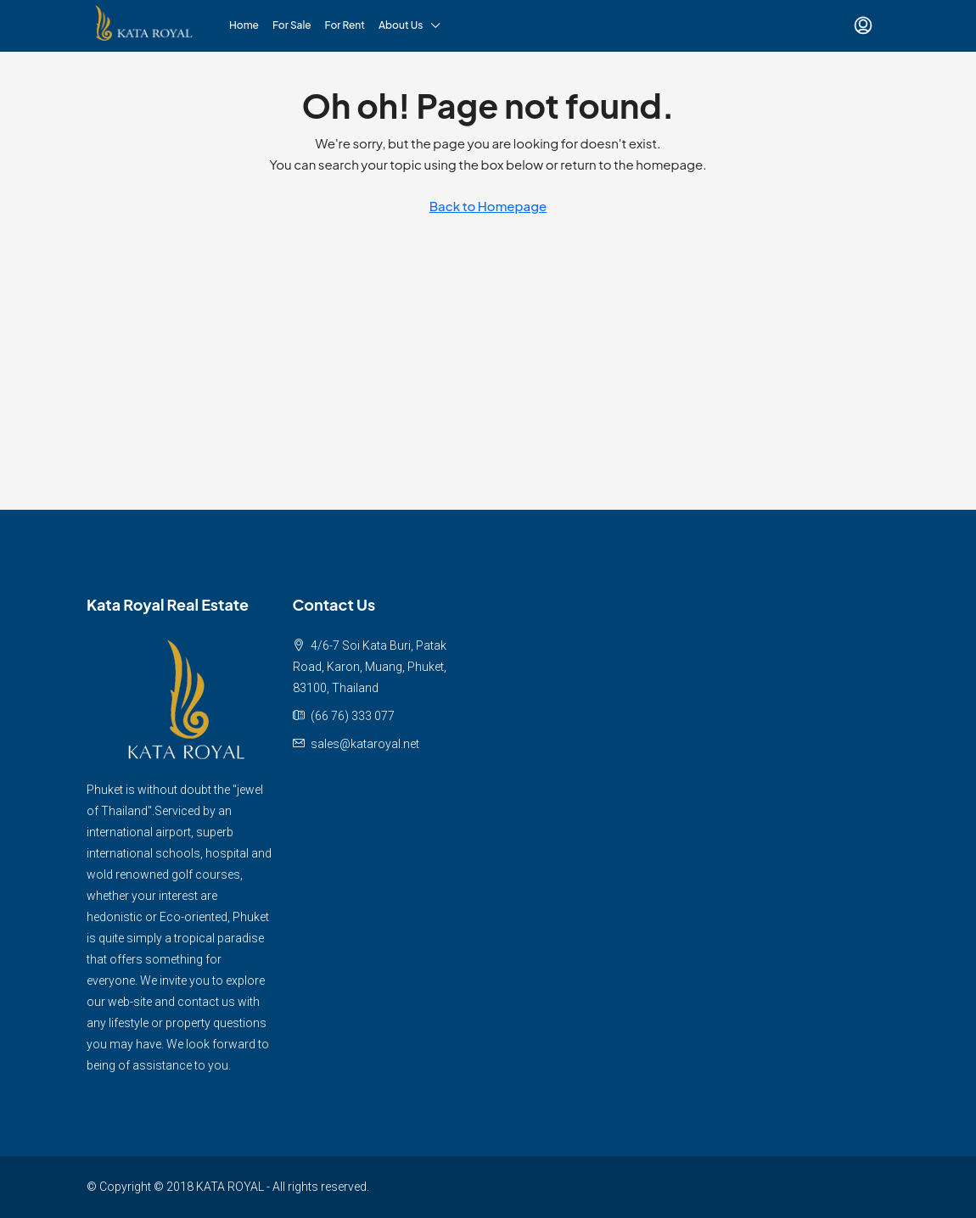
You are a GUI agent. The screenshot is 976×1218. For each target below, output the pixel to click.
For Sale (291, 25)
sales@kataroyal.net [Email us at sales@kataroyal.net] (365, 744)
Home (244, 25)
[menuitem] (863, 25)
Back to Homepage (488, 206)
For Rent (345, 25)
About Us (401, 25)
